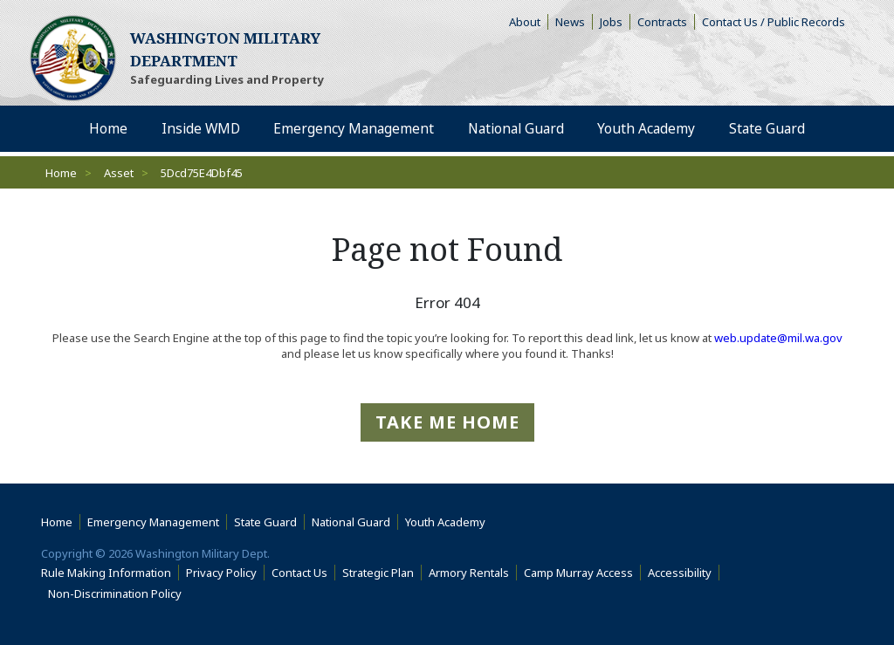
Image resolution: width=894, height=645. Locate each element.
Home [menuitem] (108, 129)
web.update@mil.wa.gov (778, 338)
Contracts (662, 22)
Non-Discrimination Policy (118, 593)
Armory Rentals (469, 572)
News (570, 22)
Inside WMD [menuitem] (199, 129)
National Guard (351, 522)
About (528, 22)
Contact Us (299, 572)
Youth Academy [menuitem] (646, 129)
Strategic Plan (378, 572)
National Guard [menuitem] (515, 129)
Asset (119, 173)
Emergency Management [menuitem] (353, 129)
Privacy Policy (221, 572)
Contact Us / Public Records (773, 22)
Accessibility (683, 572)
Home (61, 173)
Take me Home (447, 422)
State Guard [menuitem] (766, 129)
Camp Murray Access (582, 572)
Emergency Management (153, 522)
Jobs (611, 22)
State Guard (265, 522)
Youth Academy (445, 522)
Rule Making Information (106, 572)
